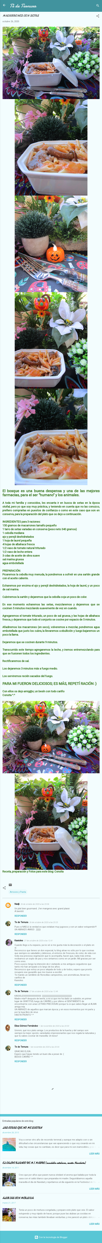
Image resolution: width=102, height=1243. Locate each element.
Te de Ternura (21, 922)
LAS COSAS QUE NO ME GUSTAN (22, 1128)
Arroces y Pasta (18, 892)
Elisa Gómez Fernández (26, 1025)
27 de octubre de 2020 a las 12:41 (38, 940)
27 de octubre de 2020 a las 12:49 (43, 991)
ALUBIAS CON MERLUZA (17, 1198)
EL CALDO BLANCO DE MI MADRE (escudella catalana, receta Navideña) (43, 1163)
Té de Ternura (23, 5)
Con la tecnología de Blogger (51, 1237)
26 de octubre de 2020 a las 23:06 (35, 904)
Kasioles (19, 940)
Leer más (94, 1153)
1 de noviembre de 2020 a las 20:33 (44, 1047)
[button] (98, 16)
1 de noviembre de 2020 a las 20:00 (54, 1026)
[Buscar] (98, 6)
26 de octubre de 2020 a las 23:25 (43, 922)
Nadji (17, 904)
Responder (21, 916)
